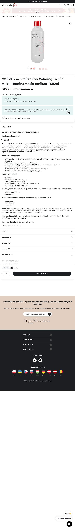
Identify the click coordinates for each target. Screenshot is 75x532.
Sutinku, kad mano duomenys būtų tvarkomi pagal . (37, 321)
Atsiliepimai (27, 89)
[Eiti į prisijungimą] (65, 5)
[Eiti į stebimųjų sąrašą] (68, 5)
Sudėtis (5, 231)
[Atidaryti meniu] (2, 5)
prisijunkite (46, 110)
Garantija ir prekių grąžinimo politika (17, 118)
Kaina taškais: (25, 101)
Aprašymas (6, 127)
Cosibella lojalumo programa (37, 1)
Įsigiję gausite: (9, 101)
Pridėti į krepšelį (42, 272)
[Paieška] (60, 5)
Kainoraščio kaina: (8, 95)
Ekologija (6, 249)
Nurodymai (6, 237)
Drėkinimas (50, 16)
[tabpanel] (37, 10)
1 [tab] (36, 12)
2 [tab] (38, 12)
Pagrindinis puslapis (8, 16)
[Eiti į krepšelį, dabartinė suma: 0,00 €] (73, 5)
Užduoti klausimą (9, 255)
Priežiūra (23, 16)
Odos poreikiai (36, 16)
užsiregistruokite (10, 111)
